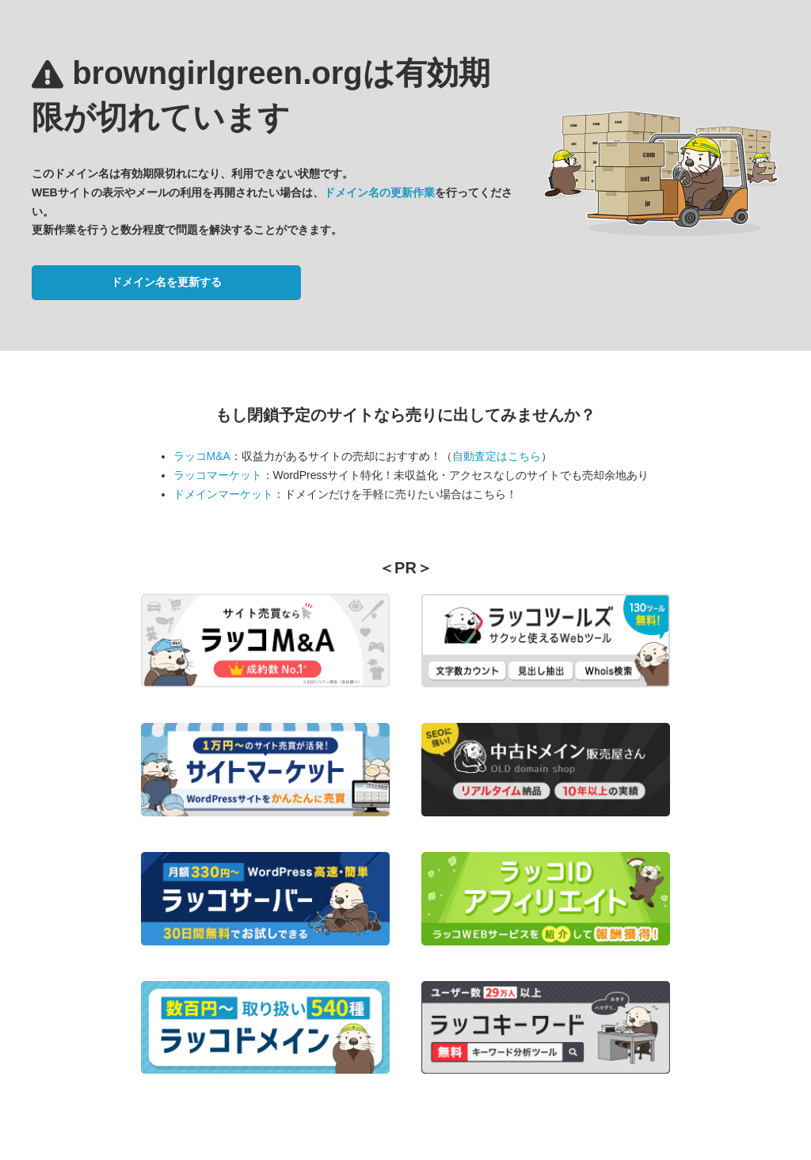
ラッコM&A (201, 456)
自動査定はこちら (496, 456)
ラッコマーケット (217, 475)
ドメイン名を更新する (166, 282)
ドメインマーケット (223, 494)
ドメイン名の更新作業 (379, 192)
